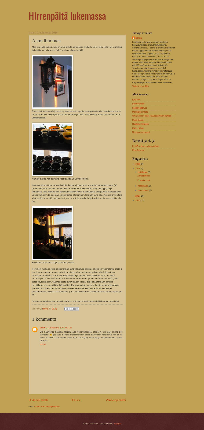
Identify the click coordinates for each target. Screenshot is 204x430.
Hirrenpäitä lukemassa (67, 15)
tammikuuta (143, 190)
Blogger (117, 424)
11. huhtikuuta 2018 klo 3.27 (59, 328)
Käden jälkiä (137, 128)
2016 (138, 200)
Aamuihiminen (143, 176)
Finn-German (138, 150)
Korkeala (136, 100)
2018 (138, 168)
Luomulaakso (138, 104)
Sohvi (42, 328)
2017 (138, 196)
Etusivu (76, 400)
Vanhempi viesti (116, 400)
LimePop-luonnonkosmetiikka (145, 146)
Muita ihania (137, 120)
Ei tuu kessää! (143, 180)
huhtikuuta (143, 172)
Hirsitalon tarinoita (140, 124)
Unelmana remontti (141, 132)
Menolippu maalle (140, 112)
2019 (138, 164)
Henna (138, 38)
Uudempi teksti (38, 400)
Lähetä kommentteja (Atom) (47, 406)
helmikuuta (143, 186)
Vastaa (43, 344)
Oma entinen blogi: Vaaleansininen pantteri (151, 116)
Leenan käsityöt (139, 108)
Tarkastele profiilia (140, 86)
